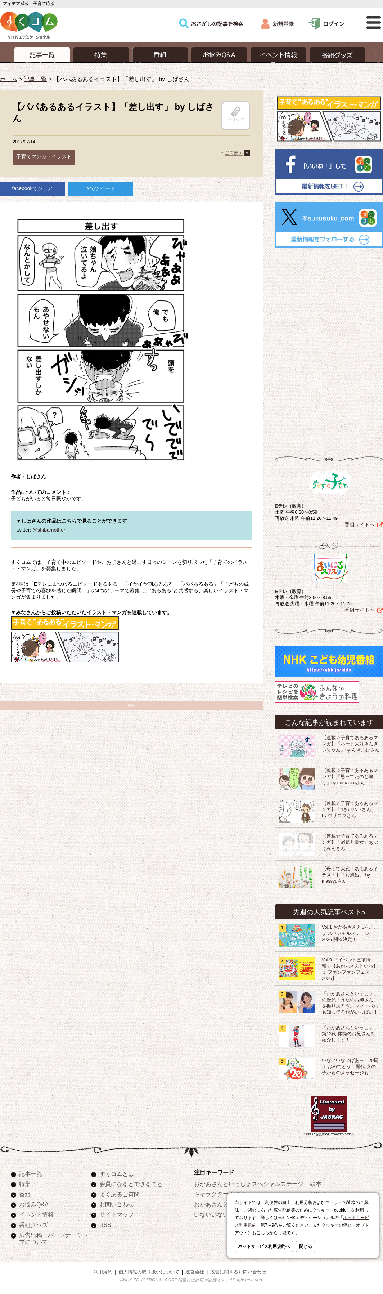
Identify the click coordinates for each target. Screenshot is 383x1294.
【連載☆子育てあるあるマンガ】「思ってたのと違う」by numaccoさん (350, 776)
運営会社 (194, 1272)
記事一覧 (35, 79)
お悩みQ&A (34, 1204)
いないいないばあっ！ (223, 1214)
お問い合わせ (116, 1204)
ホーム (8, 79)
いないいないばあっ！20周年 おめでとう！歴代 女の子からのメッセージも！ (350, 1066)
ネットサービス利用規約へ (264, 1246)
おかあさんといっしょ (223, 1204)
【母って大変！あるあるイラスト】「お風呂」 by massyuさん (350, 875)
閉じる (305, 1246)
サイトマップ (116, 1214)
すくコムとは (116, 1173)
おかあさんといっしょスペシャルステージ (248, 1184)
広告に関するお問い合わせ (238, 1272)
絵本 (315, 1184)
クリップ (236, 114)
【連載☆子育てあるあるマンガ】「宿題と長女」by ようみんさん (350, 842)
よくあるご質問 (119, 1194)
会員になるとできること (131, 1184)
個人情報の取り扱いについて (148, 1272)
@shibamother (48, 530)
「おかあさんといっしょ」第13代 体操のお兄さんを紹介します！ (350, 1034)
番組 (25, 1194)
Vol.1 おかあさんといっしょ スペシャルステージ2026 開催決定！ (348, 933)
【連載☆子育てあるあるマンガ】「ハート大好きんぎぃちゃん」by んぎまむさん (350, 744)
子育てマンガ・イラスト (44, 156)
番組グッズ (33, 1225)
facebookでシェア (32, 188)
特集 (25, 1184)
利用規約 (103, 1272)
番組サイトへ (359, 524)
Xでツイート (100, 188)
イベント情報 (36, 1214)
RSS (105, 1225)
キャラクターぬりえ (220, 1194)
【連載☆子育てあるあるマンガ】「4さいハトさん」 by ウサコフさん (350, 809)
